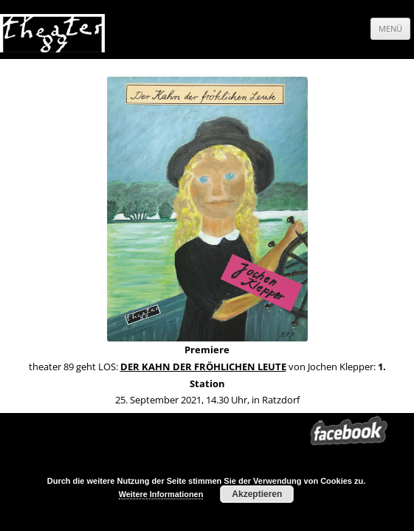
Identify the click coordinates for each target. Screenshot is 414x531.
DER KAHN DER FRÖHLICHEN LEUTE (203, 366)
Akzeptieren (257, 494)
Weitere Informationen (161, 494)
